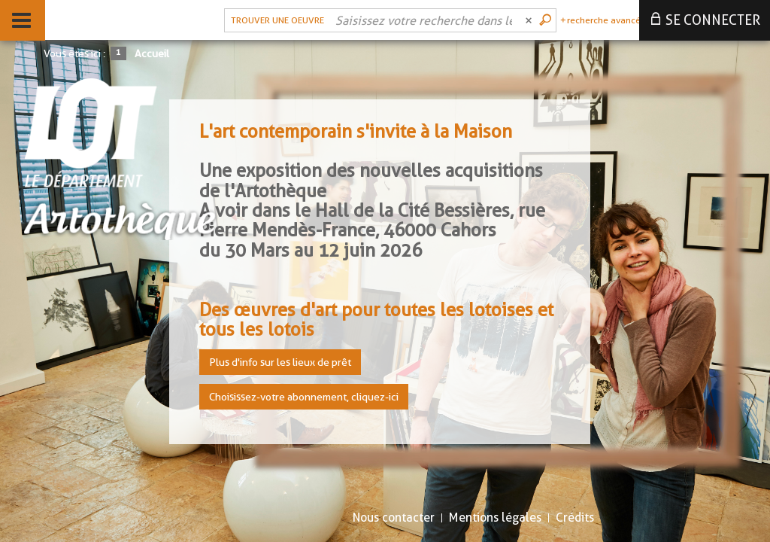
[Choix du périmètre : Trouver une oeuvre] (275, 20)
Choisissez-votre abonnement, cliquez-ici (304, 397)
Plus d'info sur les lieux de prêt (280, 362)
